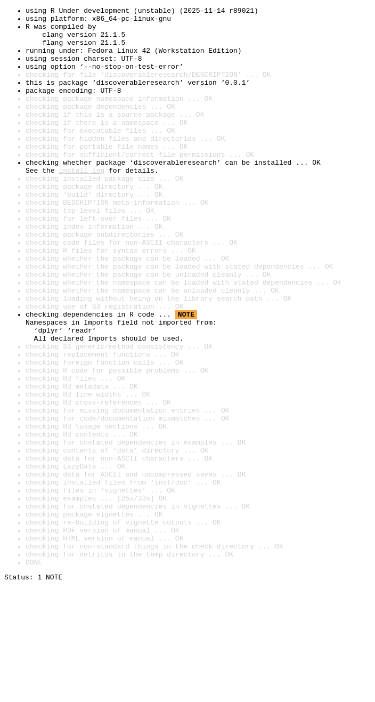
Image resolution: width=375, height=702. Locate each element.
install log (81, 203)
